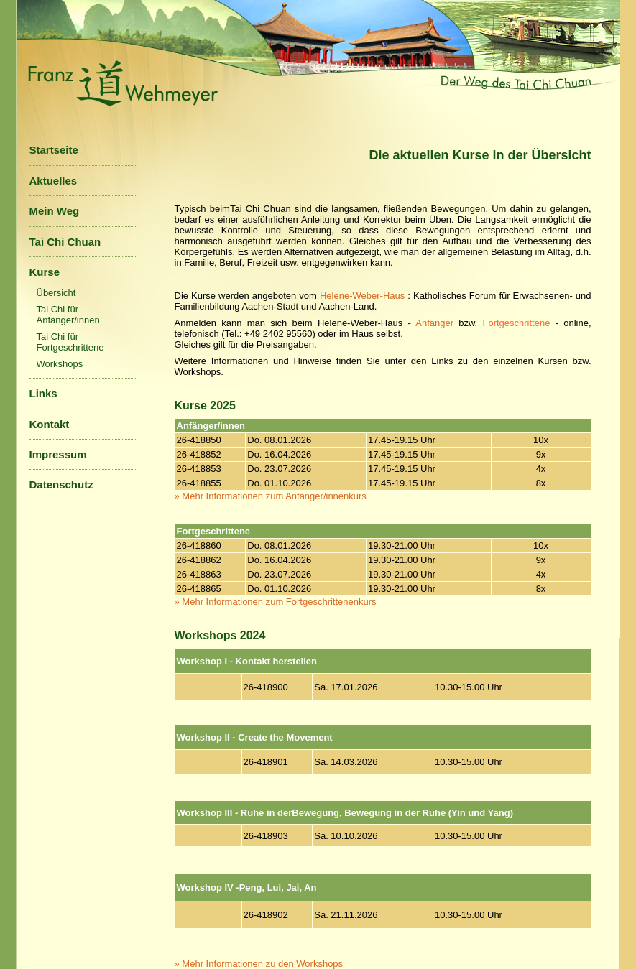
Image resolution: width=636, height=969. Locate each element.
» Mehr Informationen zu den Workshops (259, 963)
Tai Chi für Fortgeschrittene (70, 342)
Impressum (58, 454)
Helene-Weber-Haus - (366, 322)
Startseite (53, 150)
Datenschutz (61, 484)
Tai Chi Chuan (65, 242)
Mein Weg (54, 211)
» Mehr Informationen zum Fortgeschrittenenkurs (276, 601)
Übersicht (56, 292)
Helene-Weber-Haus (363, 295)
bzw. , (522, 322)
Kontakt (49, 424)
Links (43, 393)
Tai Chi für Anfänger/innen (68, 314)
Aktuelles (53, 181)
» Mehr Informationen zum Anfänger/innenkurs (271, 496)
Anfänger (434, 322)
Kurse (44, 272)
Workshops (60, 363)
